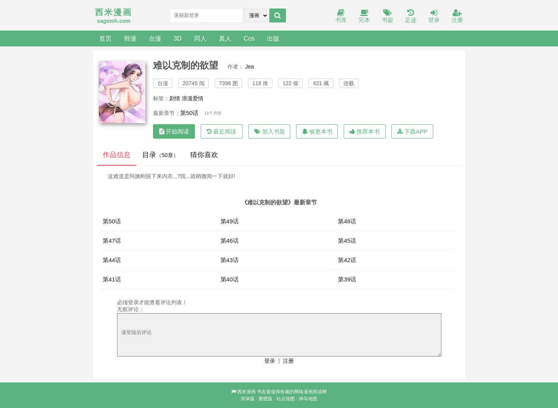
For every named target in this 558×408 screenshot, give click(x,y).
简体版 (248, 398)
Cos (249, 38)
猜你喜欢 (204, 155)
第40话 (229, 279)
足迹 (411, 16)
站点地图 (285, 398)
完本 (364, 16)
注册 (457, 16)
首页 (105, 38)
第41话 (112, 279)
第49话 (229, 221)
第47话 (112, 240)
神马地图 (308, 398)
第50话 (189, 113)
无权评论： (130, 309)
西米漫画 (246, 391)
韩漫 (130, 38)
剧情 (174, 98)
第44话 (112, 260)
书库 (341, 16)
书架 (387, 16)
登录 (434, 16)
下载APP (412, 131)
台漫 (155, 38)
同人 (200, 38)
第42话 (347, 260)
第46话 (229, 240)
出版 (273, 38)
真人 (225, 38)
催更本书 (317, 131)
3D (178, 38)
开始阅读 (174, 131)
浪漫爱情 (192, 98)
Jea (249, 66)
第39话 (347, 279)
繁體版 (265, 398)
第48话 (347, 221)
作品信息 (117, 155)
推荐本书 (365, 131)
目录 (160, 155)
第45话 (347, 240)
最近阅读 (221, 131)
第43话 (229, 260)
